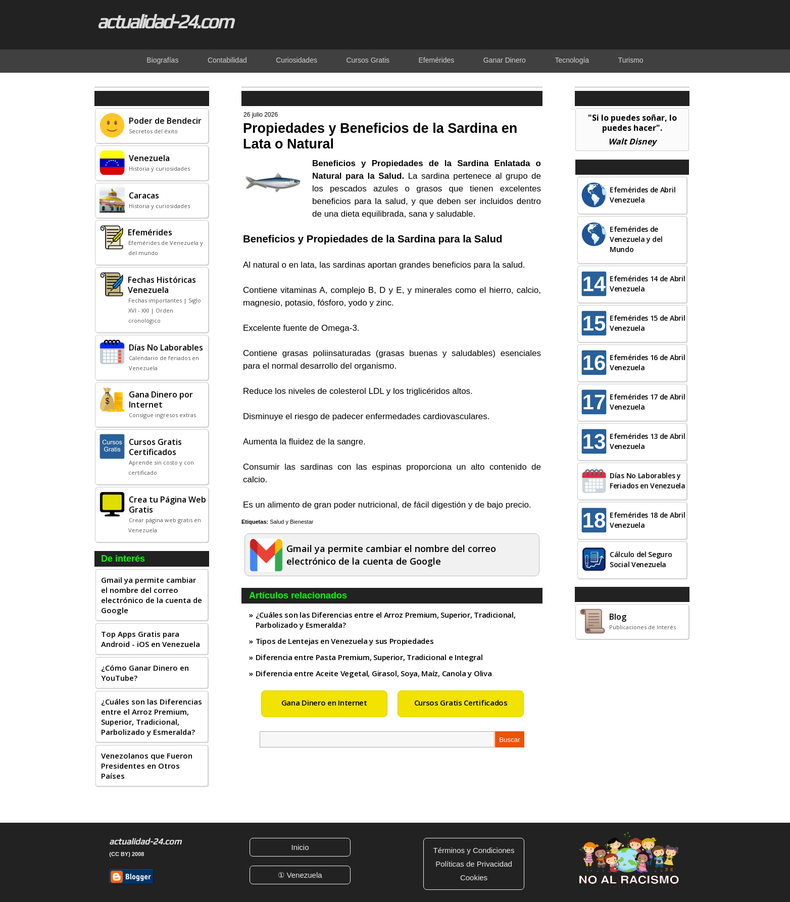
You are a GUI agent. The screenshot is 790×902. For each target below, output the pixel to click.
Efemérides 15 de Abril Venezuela (647, 323)
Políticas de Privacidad (473, 864)
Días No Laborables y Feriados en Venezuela (647, 480)
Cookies (473, 877)
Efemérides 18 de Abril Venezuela (647, 520)
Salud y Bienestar (291, 522)
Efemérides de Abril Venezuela (642, 195)
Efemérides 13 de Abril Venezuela (647, 441)
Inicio (300, 847)
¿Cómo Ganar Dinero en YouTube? (145, 673)
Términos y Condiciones (474, 850)
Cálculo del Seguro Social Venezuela (641, 559)
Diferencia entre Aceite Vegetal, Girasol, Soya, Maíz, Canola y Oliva (374, 673)
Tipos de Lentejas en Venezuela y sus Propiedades (345, 641)
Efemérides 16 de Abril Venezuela (647, 362)
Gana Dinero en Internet (324, 702)
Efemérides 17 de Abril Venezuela (647, 402)
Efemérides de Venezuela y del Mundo (636, 239)
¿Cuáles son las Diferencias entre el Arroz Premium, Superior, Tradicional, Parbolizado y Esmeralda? (151, 716)
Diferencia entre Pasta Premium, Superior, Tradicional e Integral (369, 657)
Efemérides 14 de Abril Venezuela (647, 283)
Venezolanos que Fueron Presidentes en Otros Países (146, 765)
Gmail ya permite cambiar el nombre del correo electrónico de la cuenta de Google (151, 595)
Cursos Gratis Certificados (461, 702)
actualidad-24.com (164, 21)
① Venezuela (300, 875)
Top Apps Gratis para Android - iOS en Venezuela (150, 639)
